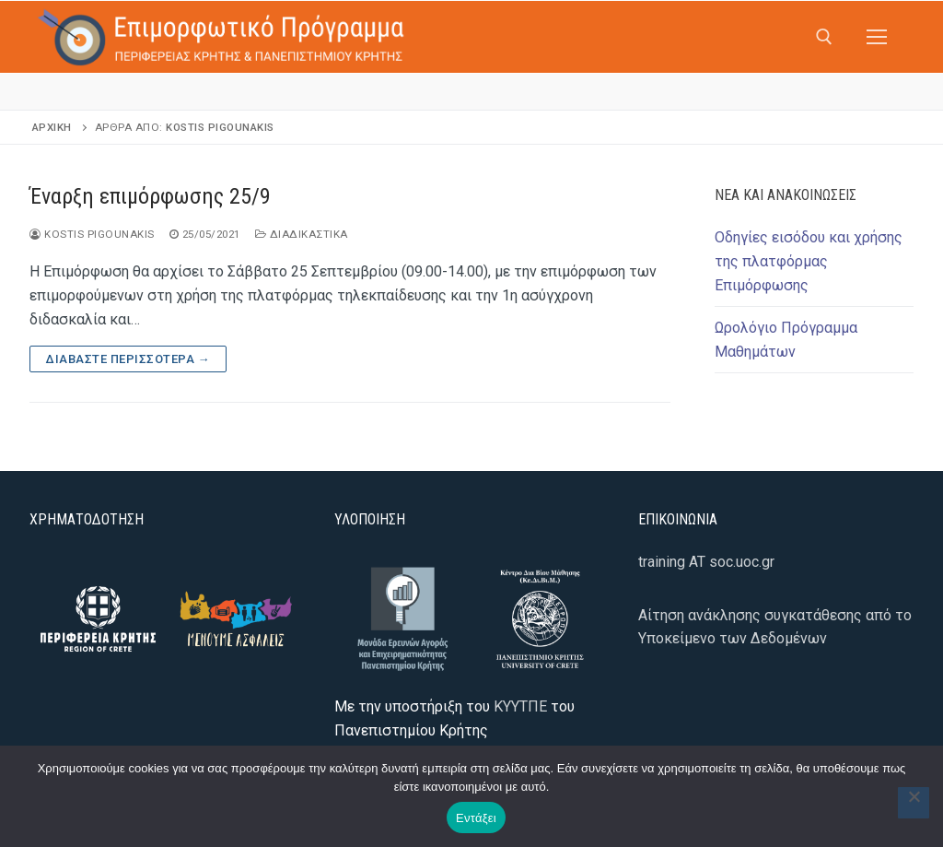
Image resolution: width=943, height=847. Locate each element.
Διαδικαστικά (301, 234)
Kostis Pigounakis (220, 127)
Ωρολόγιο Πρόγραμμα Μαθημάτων (786, 339)
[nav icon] (876, 37)
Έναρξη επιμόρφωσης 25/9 (150, 196)
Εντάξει (476, 818)
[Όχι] (913, 802)
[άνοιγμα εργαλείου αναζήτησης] (824, 37)
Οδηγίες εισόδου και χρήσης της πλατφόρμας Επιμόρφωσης (808, 261)
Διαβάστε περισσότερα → (128, 359)
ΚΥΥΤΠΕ (520, 706)
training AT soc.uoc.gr (706, 562)
